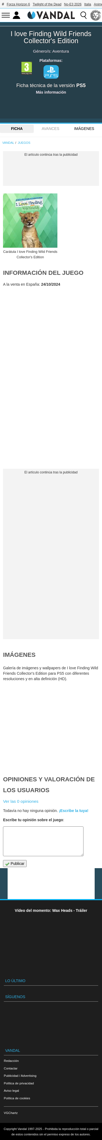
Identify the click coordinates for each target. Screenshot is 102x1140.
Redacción (11, 1060)
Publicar (14, 863)
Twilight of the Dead (47, 4)
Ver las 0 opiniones (20, 801)
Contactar (10, 1068)
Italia (87, 4)
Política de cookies (17, 1098)
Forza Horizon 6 (18, 4)
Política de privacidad (19, 1083)
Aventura (60, 51)
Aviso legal (11, 1090)
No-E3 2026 (73, 4)
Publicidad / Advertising (20, 1075)
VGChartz (11, 1112)
